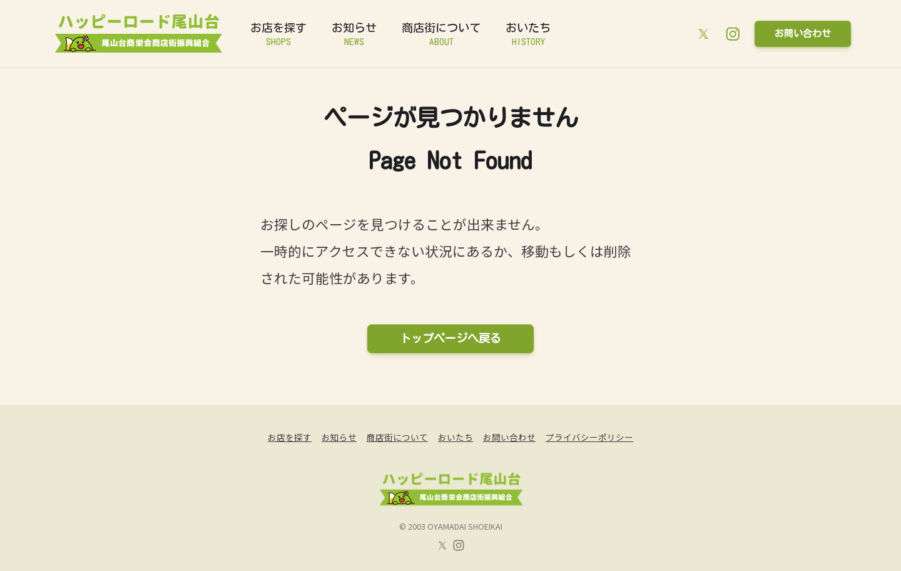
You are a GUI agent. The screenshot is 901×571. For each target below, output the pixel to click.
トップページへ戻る (450, 338)
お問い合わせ (803, 33)
